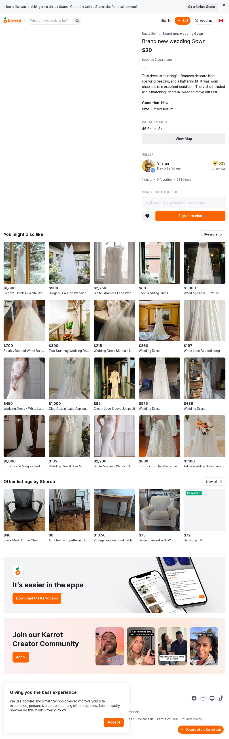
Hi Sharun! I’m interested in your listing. (183, 202)
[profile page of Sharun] (148, 165)
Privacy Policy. (60, 704)
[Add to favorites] (147, 216)
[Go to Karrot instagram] (203, 698)
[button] (213, 234)
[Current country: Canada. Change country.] (220, 20)
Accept (115, 716)
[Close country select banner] (224, 5)
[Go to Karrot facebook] (194, 698)
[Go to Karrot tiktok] (221, 698)
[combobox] (51, 21)
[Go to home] (12, 20)
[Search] (77, 20)
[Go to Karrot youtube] (212, 698)
